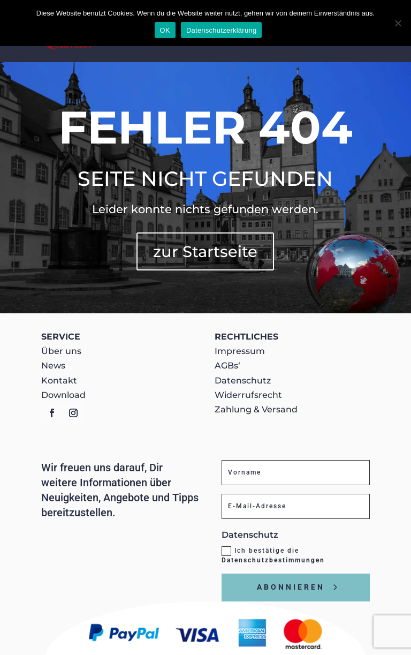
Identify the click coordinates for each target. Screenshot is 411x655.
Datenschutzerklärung (221, 30)
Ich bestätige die (273, 555)
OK (165, 30)
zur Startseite (205, 251)
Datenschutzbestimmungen (273, 560)
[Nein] (397, 23)
